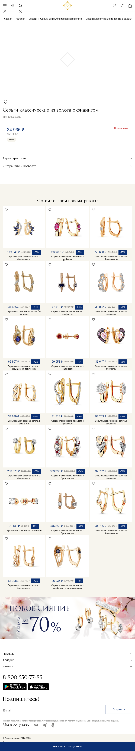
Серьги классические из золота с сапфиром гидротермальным (67, 586)
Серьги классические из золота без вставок (24, 313)
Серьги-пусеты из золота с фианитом (24, 530)
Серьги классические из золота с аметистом (111, 367)
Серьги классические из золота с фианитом (111, 313)
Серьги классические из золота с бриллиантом (24, 258)
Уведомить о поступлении (67, 746)
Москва (12, 5)
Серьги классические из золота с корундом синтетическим (24, 367)
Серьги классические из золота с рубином (67, 258)
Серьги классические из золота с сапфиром (67, 313)
